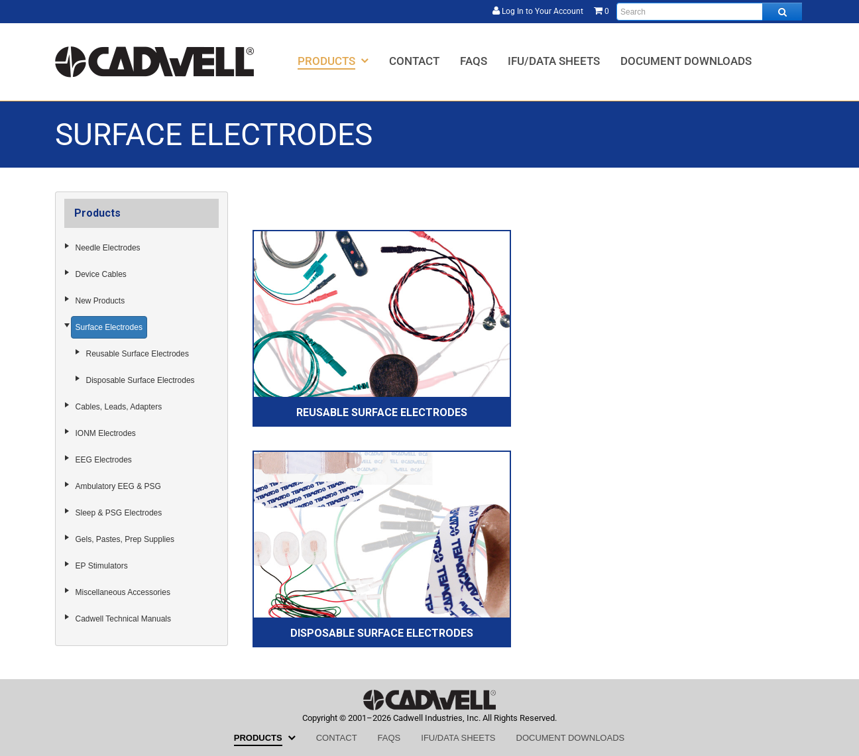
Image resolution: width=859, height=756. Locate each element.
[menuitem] (333, 60)
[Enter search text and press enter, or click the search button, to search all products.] (709, 12)
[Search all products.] (782, 12)
